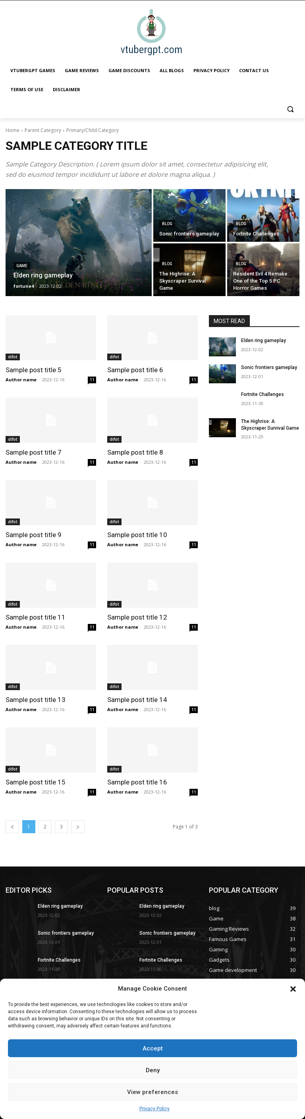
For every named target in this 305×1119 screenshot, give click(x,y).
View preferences (152, 1092)
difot (12, 357)
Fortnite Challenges (262, 394)
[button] (293, 989)
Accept (153, 1048)
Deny (153, 1070)
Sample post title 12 (137, 617)
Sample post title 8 (135, 452)
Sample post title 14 (137, 700)
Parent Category (43, 130)
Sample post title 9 (34, 535)
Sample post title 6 (135, 370)
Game (21, 266)
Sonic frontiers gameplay (269, 367)
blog (167, 224)
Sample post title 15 (36, 782)
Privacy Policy (154, 1108)
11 (92, 380)
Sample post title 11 (36, 617)
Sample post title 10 (137, 535)
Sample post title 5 (34, 370)
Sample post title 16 (137, 782)
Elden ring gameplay (263, 340)
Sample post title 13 (36, 700)
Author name (21, 380)
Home (12, 130)
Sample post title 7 (34, 452)
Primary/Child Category (92, 130)
